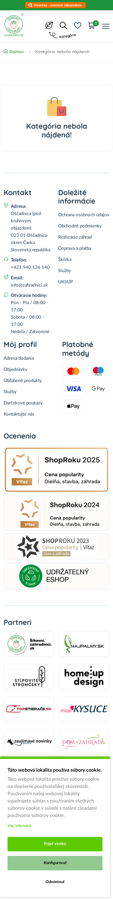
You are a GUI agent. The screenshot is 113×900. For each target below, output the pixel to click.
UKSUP (65, 282)
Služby (64, 270)
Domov (14, 51)
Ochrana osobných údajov (83, 215)
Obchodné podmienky (80, 226)
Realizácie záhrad (75, 237)
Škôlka (64, 259)
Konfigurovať (55, 863)
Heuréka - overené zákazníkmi (58, 5)
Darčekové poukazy (23, 403)
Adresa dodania (19, 358)
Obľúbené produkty (23, 380)
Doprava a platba (74, 248)
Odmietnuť (55, 882)
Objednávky (15, 369)
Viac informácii (19, 826)
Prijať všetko (55, 844)
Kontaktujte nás (19, 414)
